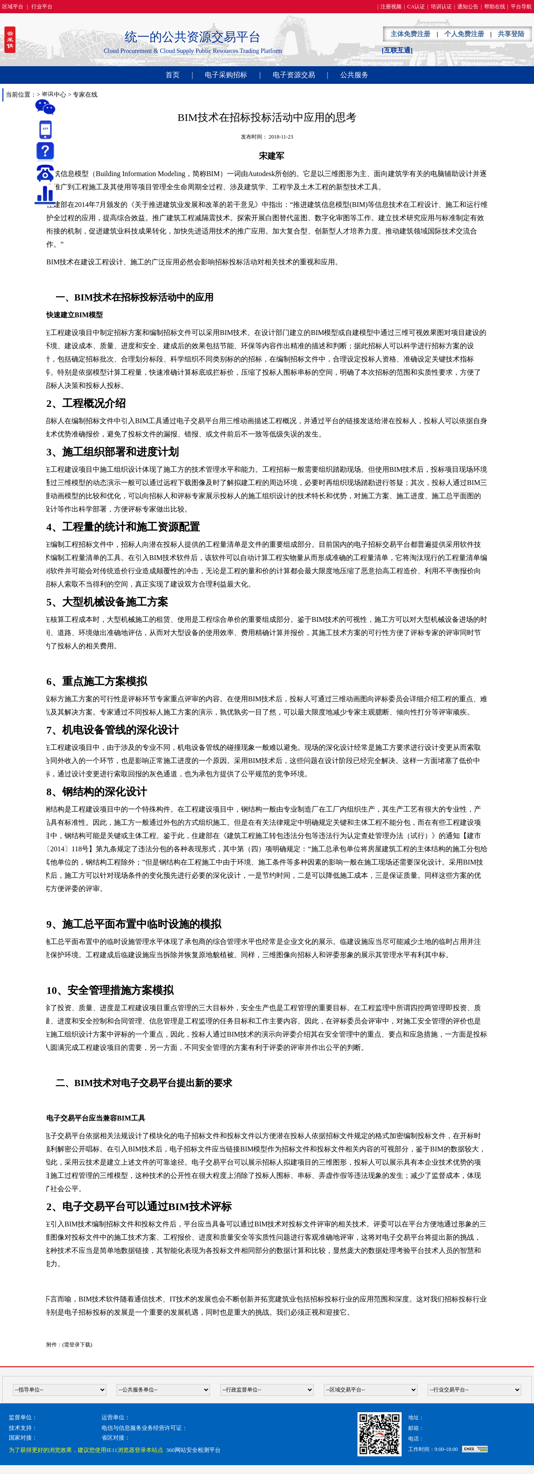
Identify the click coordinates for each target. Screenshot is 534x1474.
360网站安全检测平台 (193, 1450)
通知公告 (467, 7)
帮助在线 (494, 7)
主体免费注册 (410, 34)
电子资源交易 (294, 75)
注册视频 (391, 7)
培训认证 (441, 7)
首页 (172, 75)
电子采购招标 (226, 75)
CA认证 (416, 7)
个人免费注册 (464, 34)
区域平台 (12, 7)
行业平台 (42, 7)
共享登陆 (511, 34)
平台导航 (521, 7)
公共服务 (354, 75)
